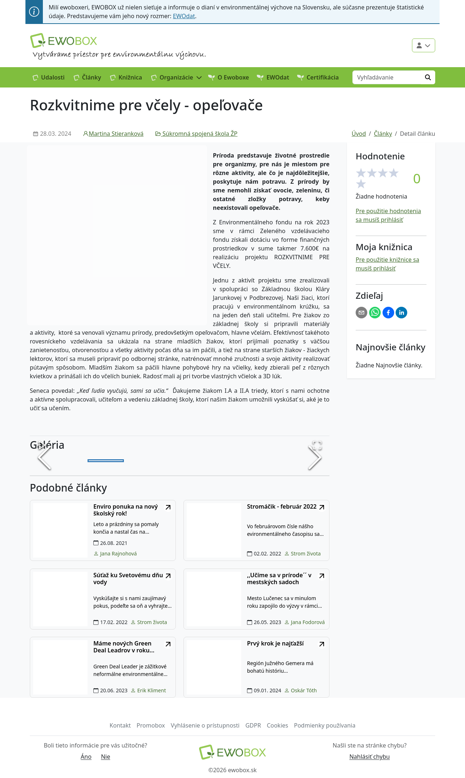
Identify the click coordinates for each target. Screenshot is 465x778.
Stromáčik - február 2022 (281, 507)
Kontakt (120, 726)
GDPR (253, 726)
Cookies (277, 726)
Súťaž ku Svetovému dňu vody (128, 579)
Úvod (359, 134)
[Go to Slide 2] (143, 461)
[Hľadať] (428, 77)
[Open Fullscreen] (317, 445)
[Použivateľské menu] (423, 45)
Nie (105, 757)
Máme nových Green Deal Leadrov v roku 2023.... (122, 648)
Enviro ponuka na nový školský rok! (125, 511)
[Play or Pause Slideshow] (42, 445)
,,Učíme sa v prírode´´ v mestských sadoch (279, 579)
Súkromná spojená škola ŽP (196, 134)
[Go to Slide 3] (180, 461)
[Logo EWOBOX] (63, 40)
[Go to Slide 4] (217, 461)
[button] (176, 77)
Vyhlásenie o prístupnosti (205, 726)
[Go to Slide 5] (254, 461)
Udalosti (49, 77)
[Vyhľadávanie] (386, 77)
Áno (86, 757)
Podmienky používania (324, 726)
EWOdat (184, 16)
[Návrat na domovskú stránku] (232, 753)
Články (87, 77)
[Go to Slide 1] (106, 461)
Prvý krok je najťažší (275, 644)
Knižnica (126, 77)
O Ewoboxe (228, 77)
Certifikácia (318, 77)
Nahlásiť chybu (369, 757)
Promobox (151, 726)
